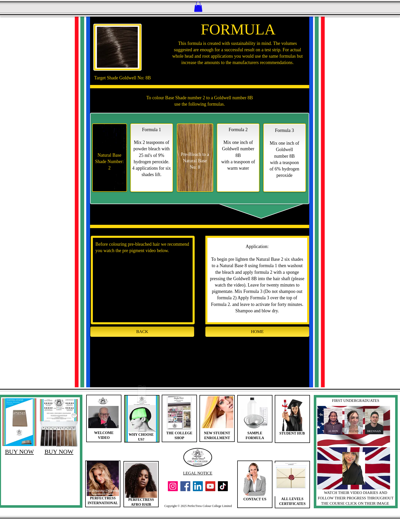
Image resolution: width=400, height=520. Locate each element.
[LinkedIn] (198, 486)
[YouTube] (210, 486)
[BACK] (142, 332)
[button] (198, 7)
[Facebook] (185, 486)
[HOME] (257, 332)
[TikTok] (223, 486)
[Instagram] (173, 486)
